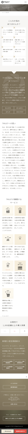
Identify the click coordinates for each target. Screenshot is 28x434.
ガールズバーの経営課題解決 (19, 362)
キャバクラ (8, 108)
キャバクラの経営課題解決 (8, 362)
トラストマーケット (8, 293)
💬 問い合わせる (7, 431)
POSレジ (8, 210)
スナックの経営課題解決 (8, 367)
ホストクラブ (20, 112)
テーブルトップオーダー (20, 239)
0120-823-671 (14, 399)
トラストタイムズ (20, 266)
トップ (3, 12)
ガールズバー (20, 108)
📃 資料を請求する (20, 431)
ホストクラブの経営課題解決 (19, 367)
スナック (8, 112)
